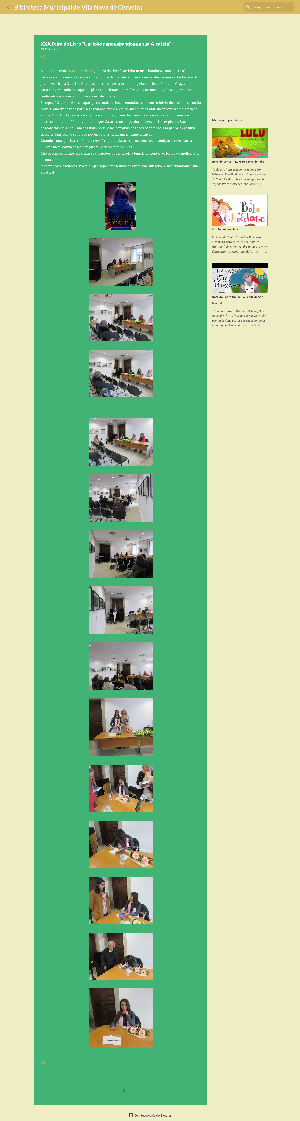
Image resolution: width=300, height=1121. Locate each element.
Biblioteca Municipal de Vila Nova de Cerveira (78, 7)
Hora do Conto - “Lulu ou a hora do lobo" (239, 161)
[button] (43, 57)
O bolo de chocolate (225, 229)
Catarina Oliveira (80, 71)
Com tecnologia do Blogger (150, 1115)
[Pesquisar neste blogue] (273, 7)
